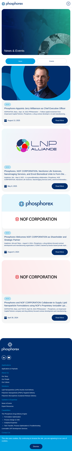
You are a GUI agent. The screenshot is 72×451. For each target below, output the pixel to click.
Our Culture (5, 382)
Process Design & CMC (12, 420)
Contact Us (6, 433)
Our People (5, 379)
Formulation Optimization (12, 417)
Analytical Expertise (10, 423)
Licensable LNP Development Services (14, 428)
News (20, 61)
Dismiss (36, 446)
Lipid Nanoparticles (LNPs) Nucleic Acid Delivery (18, 390)
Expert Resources (7, 406)
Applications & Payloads (10, 369)
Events (51, 61)
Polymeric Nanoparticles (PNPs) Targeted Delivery (18, 393)
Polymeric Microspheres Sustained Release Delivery (19, 396)
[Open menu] (68, 4)
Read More (60, 120)
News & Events (7, 403)
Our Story (5, 376)
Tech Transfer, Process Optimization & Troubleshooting (22, 426)
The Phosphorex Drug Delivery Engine (14, 414)
